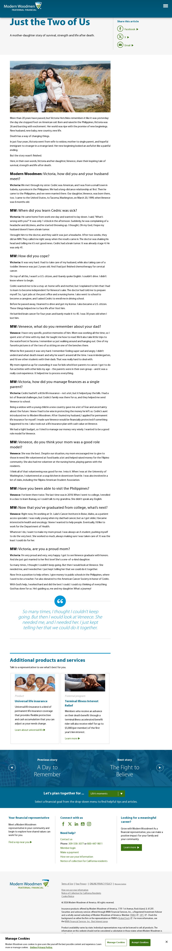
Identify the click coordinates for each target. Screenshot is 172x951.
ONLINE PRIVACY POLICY (101, 884)
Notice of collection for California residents (84, 861)
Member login (68, 848)
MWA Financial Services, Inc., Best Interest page (86, 922)
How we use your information (76, 857)
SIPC (142, 915)
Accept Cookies (140, 942)
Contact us (66, 839)
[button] (165, 6)
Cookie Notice (67, 896)
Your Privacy (81, 884)
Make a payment (69, 852)
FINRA (133, 915)
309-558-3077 (76, 843)
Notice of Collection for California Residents (81, 893)
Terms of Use (67, 884)
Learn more (72, 738)
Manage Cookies (120, 884)
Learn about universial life (30, 730)
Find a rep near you (20, 842)
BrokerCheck (124, 918)
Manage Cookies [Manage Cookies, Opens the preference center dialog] (116, 942)
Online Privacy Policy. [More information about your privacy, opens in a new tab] (41, 947)
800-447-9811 (95, 843)
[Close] (166, 941)
